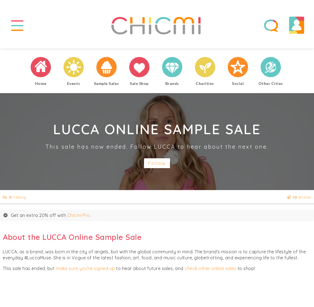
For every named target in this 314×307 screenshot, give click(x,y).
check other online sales (210, 268)
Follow (157, 163)
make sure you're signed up (85, 268)
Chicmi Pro (78, 215)
